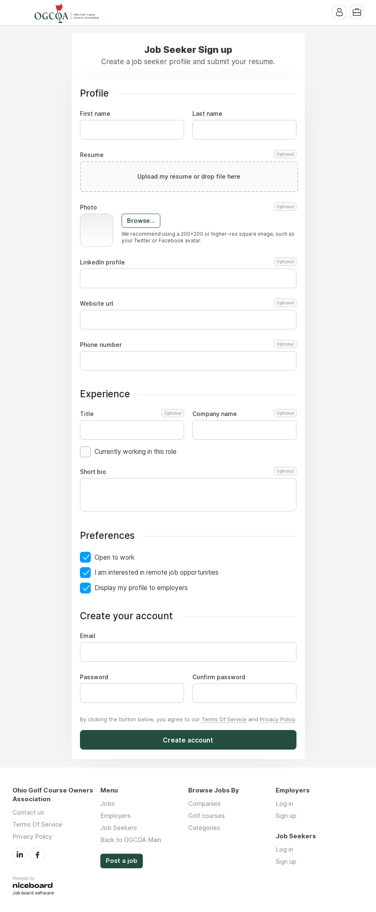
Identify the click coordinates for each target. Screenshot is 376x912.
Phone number (188, 345)
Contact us (28, 812)
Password (94, 677)
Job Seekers (118, 828)
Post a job (121, 861)
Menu (18, 12)
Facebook (37, 855)
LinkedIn (19, 855)
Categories (204, 828)
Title (132, 414)
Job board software (33, 893)
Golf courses (206, 816)
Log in (284, 803)
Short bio (188, 472)
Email (87, 636)
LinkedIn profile (188, 262)
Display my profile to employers (141, 588)
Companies (204, 803)
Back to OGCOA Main (130, 840)
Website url (188, 303)
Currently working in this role (136, 452)
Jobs (107, 803)
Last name (207, 114)
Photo (188, 207)
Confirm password (218, 677)
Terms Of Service (224, 719)
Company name (244, 414)
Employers (115, 816)
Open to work (114, 557)
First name (95, 114)
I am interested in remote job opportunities (157, 572)
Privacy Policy (277, 719)
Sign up (286, 816)
